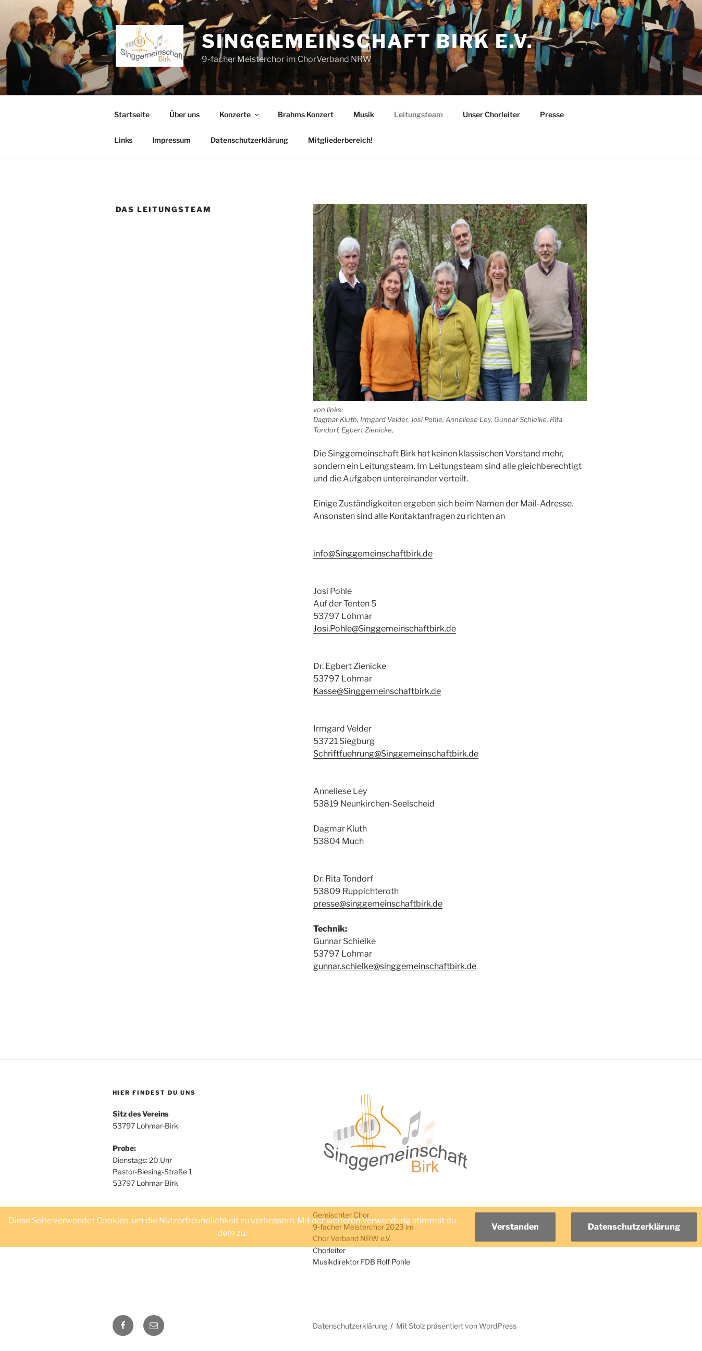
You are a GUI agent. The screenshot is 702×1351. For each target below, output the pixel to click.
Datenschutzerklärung (249, 139)
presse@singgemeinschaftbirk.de (377, 904)
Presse (552, 114)
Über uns (184, 114)
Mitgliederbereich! (340, 139)
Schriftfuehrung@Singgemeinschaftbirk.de (395, 754)
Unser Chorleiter (491, 114)
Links (123, 139)
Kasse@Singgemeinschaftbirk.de (377, 691)
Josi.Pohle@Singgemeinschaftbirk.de (384, 629)
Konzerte (240, 114)
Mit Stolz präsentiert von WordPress (456, 1325)
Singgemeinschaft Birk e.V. (368, 41)
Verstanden (515, 1227)
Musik (363, 114)
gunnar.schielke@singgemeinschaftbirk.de (394, 966)
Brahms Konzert (306, 114)
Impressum (171, 139)
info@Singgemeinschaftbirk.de (373, 554)
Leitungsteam (418, 114)
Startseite (132, 114)
